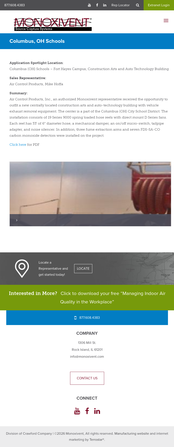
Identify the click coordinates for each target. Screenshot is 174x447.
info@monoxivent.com (87, 356)
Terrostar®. (97, 439)
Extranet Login (159, 5)
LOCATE (83, 268)
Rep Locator (120, 5)
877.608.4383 (14, 5)
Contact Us (87, 378)
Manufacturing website (131, 433)
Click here (17, 145)
